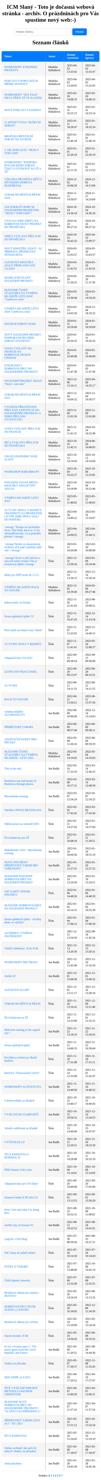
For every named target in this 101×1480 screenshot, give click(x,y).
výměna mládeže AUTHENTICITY (14, 713)
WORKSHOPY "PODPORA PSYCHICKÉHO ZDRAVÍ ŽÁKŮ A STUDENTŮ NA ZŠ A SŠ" (22, 167)
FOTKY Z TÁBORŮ (16, 1266)
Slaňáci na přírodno (15, 1363)
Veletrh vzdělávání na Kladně (20, 1128)
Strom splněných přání (17, 1045)
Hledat (79, 31)
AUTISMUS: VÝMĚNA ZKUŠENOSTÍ (18, 935)
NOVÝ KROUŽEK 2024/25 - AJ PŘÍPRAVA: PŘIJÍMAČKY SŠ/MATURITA (23, 251)
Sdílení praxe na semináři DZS (21, 823)
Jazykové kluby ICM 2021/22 (21, 1197)
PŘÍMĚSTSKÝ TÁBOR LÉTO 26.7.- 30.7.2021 (22, 1422)
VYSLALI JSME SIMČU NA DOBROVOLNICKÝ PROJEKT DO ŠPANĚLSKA (22, 224)
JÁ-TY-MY (10, 685)
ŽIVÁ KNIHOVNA (15, 1435)
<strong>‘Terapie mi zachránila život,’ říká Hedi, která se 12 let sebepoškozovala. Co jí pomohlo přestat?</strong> (22, 532)
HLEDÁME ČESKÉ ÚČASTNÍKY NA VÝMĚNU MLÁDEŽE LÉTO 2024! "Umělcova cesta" (21, 294)
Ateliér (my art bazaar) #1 (18, 1225)
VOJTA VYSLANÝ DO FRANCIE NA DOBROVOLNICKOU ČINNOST (18, 353)
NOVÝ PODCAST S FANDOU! (22, 110)
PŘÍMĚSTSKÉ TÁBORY (18, 727)
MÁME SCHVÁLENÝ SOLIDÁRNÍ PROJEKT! (18, 279)
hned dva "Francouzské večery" (22, 1072)
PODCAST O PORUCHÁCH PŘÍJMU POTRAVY (21, 82)
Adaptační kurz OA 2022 (18, 657)
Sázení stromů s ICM (16, 1335)
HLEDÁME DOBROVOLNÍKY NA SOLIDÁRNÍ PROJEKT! (22, 907)
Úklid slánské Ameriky (17, 1280)
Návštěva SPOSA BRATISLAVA (22, 810)
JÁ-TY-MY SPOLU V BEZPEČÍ (22, 644)
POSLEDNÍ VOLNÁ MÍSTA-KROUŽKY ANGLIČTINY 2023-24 (21, 485)
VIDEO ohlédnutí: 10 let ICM (21, 948)
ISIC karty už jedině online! (20, 1252)
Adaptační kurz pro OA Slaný (21, 1183)
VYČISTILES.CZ (14, 1142)
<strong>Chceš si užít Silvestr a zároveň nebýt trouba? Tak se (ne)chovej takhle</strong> (22, 561)
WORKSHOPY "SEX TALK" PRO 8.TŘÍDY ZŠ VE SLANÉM (23, 96)
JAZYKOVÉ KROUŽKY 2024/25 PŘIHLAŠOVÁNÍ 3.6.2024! (19, 265)
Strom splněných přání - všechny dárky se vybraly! (22, 921)
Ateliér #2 (10, 976)
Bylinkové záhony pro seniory (21, 1321)
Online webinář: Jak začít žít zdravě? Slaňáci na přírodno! (20, 1450)
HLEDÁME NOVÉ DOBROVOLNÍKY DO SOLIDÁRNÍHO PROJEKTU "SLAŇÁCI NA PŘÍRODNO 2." (22, 1406)
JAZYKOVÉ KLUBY (16, 989)
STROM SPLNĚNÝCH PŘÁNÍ (22, 1003)
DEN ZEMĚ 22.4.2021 (17, 1377)
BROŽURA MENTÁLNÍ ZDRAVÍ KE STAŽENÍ (18, 138)
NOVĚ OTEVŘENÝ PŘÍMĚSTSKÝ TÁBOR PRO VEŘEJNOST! (21, 865)
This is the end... (13, 768)
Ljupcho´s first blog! (15, 1238)
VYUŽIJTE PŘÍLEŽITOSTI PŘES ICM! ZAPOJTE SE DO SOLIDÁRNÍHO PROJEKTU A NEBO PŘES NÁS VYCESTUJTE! (22, 413)
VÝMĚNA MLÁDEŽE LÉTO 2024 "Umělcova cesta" (21, 310)
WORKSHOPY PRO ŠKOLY (21, 962)
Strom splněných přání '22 (19, 616)
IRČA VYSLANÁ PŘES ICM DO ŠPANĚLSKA (21, 444)
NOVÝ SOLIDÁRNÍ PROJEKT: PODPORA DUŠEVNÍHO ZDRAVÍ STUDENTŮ (23, 337)
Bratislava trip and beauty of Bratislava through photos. (20, 782)
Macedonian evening (16, 796)
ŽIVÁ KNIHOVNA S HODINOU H (16, 1156)
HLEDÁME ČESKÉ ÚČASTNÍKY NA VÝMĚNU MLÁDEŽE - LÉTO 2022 (21, 754)
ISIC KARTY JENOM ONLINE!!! (17, 893)
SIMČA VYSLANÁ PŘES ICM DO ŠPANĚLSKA (22, 238)
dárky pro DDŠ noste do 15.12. (21, 574)
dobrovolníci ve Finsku (17, 602)
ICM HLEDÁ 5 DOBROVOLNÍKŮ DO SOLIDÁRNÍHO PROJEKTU (21, 368)
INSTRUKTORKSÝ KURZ (20, 323)
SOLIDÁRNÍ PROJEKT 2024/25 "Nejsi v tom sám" (23, 382)
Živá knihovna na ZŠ (16, 1017)
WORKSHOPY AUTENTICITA (22, 1086)
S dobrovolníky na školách (19, 1100)
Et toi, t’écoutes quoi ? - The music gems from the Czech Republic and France (20, 1349)
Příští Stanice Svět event (18, 1169)
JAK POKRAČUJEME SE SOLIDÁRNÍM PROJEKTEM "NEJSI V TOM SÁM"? (21, 210)
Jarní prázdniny (13, 1463)
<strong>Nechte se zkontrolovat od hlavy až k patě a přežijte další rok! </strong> (23, 547)
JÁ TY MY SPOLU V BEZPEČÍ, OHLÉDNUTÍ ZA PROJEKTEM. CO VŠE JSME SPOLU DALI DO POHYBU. (23, 515)
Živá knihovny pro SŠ (16, 837)
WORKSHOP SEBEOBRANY (21, 471)
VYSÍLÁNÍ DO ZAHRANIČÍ (21, 1114)
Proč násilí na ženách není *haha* (23, 630)
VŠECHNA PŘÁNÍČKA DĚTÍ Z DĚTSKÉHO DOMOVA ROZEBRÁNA (23, 182)
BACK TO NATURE (16, 699)
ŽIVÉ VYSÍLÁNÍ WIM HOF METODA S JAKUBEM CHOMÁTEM (21, 1391)
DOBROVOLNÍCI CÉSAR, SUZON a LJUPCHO (20, 1308)
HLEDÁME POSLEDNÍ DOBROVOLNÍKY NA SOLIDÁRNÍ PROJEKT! (18, 879)
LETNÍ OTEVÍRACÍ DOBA (20, 671)
